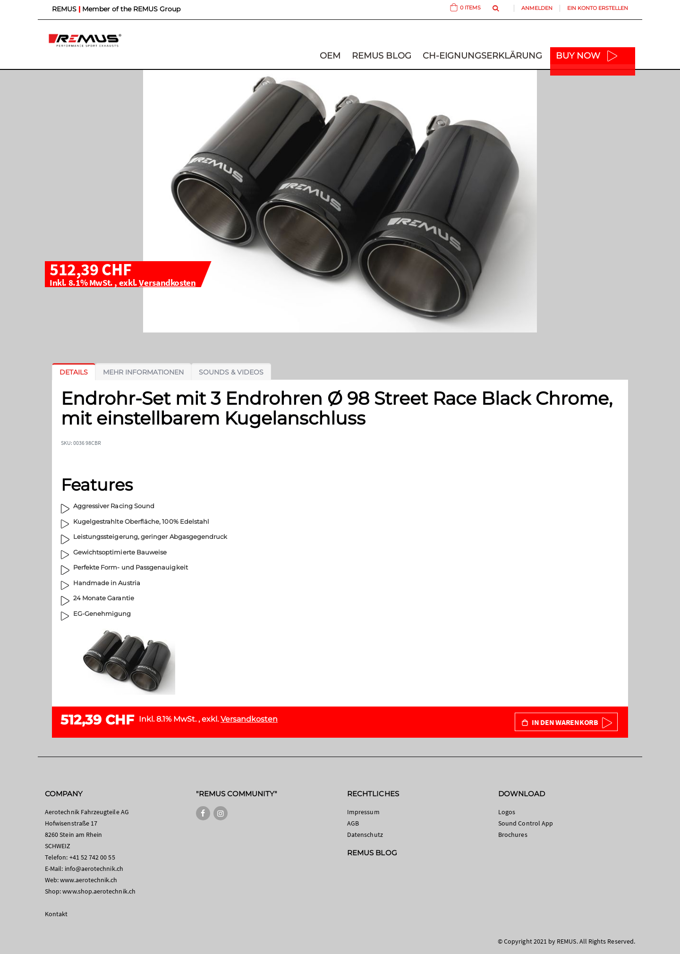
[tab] (73, 372)
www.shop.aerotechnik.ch (99, 891)
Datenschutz (365, 834)
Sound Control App (525, 823)
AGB (353, 823)
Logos (506, 812)
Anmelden (536, 8)
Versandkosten (167, 282)
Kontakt (56, 914)
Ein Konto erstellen (597, 8)
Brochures (512, 834)
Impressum (363, 812)
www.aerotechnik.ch (88, 880)
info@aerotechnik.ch (94, 868)
